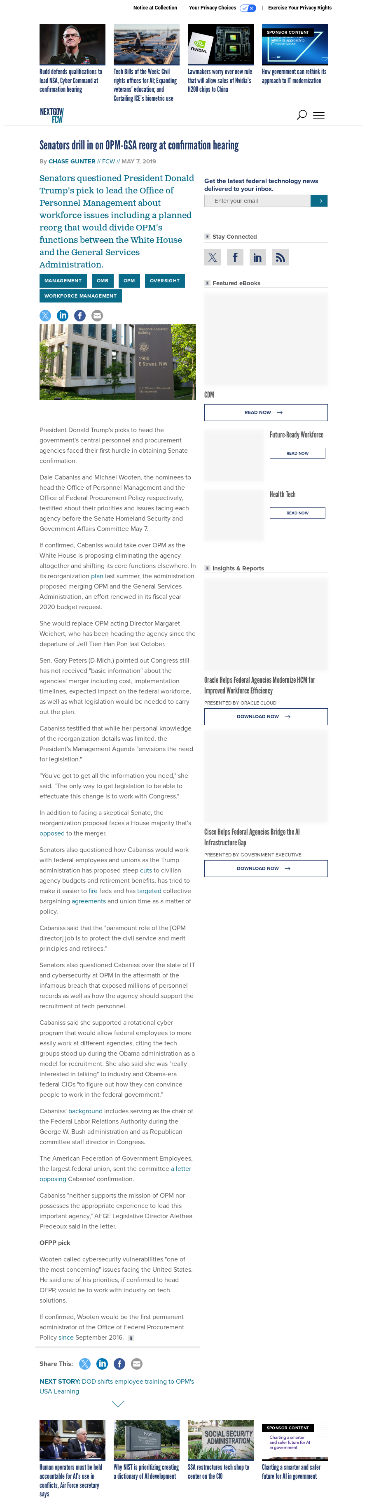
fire (93, 891)
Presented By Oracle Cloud (240, 703)
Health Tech (283, 494)
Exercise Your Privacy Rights (300, 8)
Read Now (266, 412)
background (85, 1111)
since (66, 1337)
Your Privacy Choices (222, 8)
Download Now (266, 717)
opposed (52, 833)
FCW (108, 161)
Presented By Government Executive (253, 855)
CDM (209, 395)
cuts (146, 870)
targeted (149, 891)
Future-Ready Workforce (296, 435)
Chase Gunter (72, 161)
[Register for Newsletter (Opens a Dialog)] (319, 201)
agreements (89, 901)
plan (97, 576)
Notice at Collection (155, 8)
